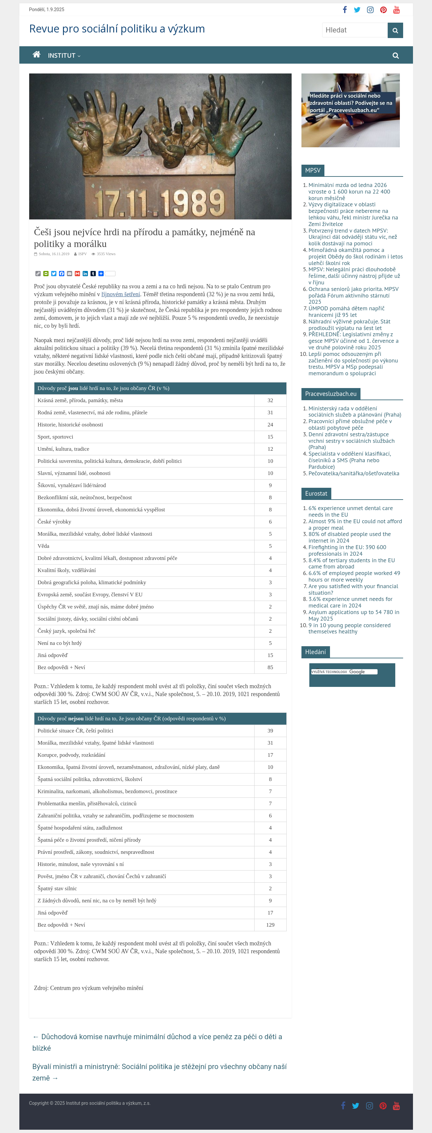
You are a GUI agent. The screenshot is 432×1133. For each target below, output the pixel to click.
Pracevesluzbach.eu (331, 394)
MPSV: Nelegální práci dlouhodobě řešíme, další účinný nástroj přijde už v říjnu (354, 275)
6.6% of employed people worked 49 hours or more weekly (355, 576)
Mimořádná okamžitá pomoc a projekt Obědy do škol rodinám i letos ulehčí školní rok (356, 256)
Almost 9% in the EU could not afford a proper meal (355, 524)
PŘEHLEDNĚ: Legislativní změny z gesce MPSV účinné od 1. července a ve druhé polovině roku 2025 (354, 340)
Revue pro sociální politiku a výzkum (117, 28)
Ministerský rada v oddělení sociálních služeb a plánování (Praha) (355, 411)
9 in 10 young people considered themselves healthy (350, 628)
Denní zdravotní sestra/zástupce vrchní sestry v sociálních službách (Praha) (352, 440)
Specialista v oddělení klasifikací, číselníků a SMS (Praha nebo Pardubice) (350, 460)
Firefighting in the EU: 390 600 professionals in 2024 (347, 550)
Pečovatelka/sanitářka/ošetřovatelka (354, 473)
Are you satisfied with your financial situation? (354, 589)
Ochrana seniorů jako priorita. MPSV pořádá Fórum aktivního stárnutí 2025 (354, 295)
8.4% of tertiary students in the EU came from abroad (352, 563)
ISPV (82, 254)
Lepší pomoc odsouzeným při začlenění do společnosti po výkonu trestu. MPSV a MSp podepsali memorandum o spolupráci (353, 363)
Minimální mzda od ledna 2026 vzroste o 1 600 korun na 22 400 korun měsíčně (349, 191)
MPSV (313, 170)
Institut (61, 55)
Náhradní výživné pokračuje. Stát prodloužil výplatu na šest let (350, 325)
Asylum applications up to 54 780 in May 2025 (354, 615)
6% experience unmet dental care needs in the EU (351, 511)
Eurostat (316, 493)
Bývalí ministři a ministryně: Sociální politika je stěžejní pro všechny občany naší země (159, 1072)
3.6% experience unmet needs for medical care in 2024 (351, 602)
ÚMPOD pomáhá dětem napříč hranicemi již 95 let (347, 311)
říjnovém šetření (120, 294)
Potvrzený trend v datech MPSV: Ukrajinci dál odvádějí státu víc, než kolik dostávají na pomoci (353, 237)
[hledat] (344, 671)
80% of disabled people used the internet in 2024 (350, 537)
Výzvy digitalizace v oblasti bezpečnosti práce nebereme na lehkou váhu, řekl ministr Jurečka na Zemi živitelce (353, 213)
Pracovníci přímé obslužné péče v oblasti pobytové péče (350, 424)
